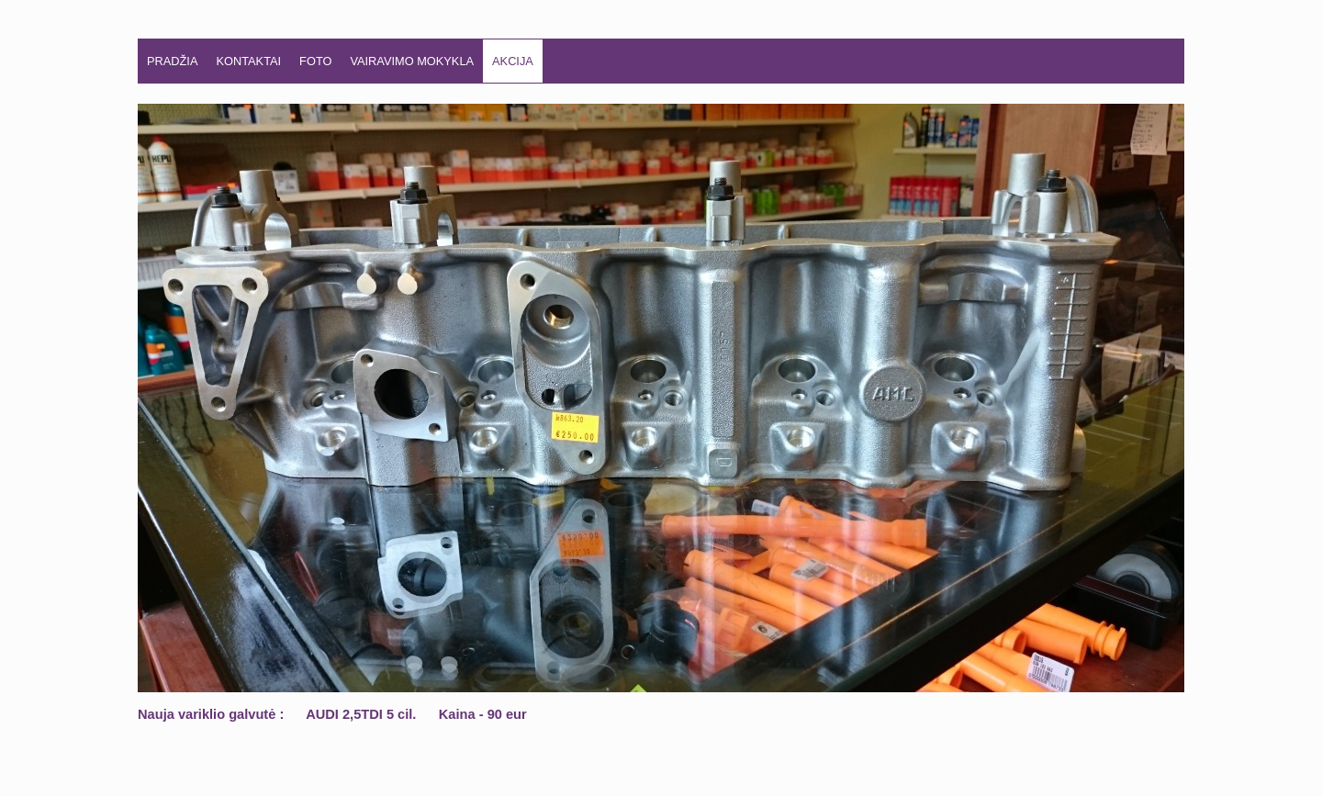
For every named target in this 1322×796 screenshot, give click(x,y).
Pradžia (172, 61)
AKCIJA (512, 61)
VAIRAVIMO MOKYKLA (412, 61)
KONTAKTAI (248, 61)
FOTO (315, 61)
